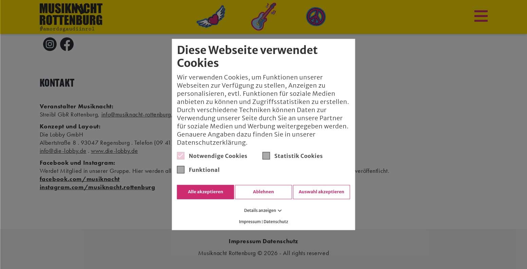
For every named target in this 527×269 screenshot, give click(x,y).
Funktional (198, 169)
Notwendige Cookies (212, 155)
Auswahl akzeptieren (321, 192)
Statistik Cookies (293, 155)
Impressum (250, 222)
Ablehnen (263, 192)
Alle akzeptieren (205, 192)
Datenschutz (276, 222)
